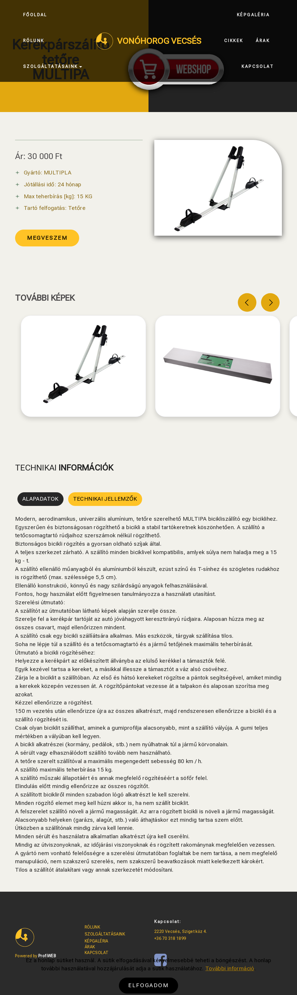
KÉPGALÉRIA (96, 941)
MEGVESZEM (47, 238)
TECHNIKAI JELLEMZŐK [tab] (105, 498)
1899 (181, 938)
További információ (229, 978)
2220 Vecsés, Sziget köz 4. (180, 931)
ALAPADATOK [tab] (40, 498)
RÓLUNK (92, 927)
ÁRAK (90, 946)
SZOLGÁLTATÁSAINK (105, 934)
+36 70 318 (165, 938)
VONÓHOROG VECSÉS (159, 41)
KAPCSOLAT (96, 952)
